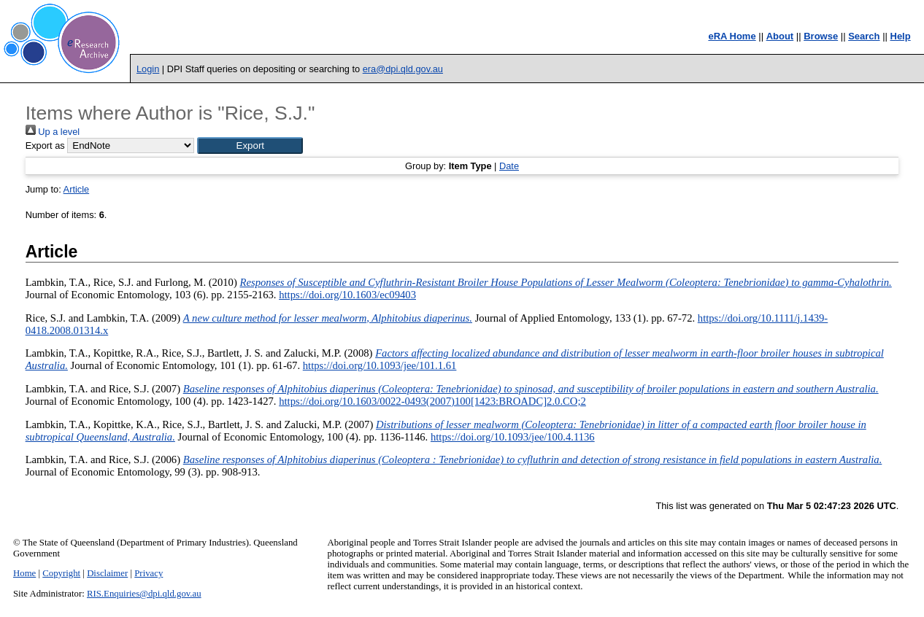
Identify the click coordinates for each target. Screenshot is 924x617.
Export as (45, 145)
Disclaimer (107, 573)
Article (76, 189)
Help (900, 36)
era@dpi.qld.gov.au (403, 68)
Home (24, 573)
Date (509, 165)
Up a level (53, 131)
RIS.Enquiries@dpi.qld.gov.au (144, 594)
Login (147, 68)
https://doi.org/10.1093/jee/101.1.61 (380, 365)
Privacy (148, 573)
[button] (250, 145)
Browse (821, 36)
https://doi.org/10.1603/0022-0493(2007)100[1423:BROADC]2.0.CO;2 (432, 401)
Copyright (61, 573)
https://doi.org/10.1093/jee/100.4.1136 (513, 437)
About (780, 36)
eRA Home (731, 36)
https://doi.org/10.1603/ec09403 (347, 294)
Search (863, 36)
